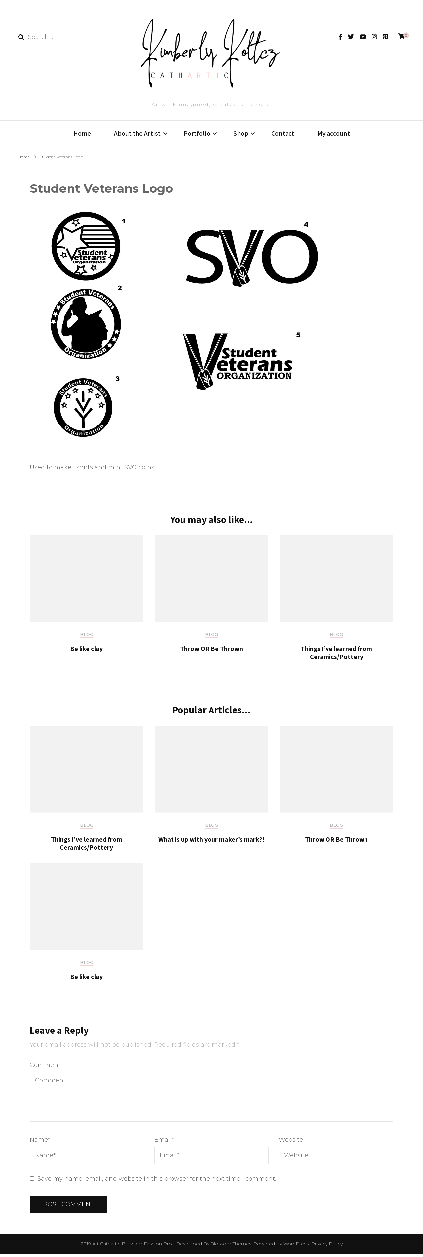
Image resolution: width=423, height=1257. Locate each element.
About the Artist (137, 134)
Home (82, 134)
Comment (45, 1067)
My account (333, 134)
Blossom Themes (231, 1247)
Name (40, 1142)
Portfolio (197, 134)
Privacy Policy (327, 1247)
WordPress (296, 1247)
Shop (240, 134)
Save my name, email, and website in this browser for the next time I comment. (156, 1181)
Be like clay (86, 651)
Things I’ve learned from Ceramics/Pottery (336, 655)
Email (164, 1142)
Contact (282, 134)
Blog (86, 637)
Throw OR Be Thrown (211, 651)
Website (291, 1142)
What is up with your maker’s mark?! (211, 842)
